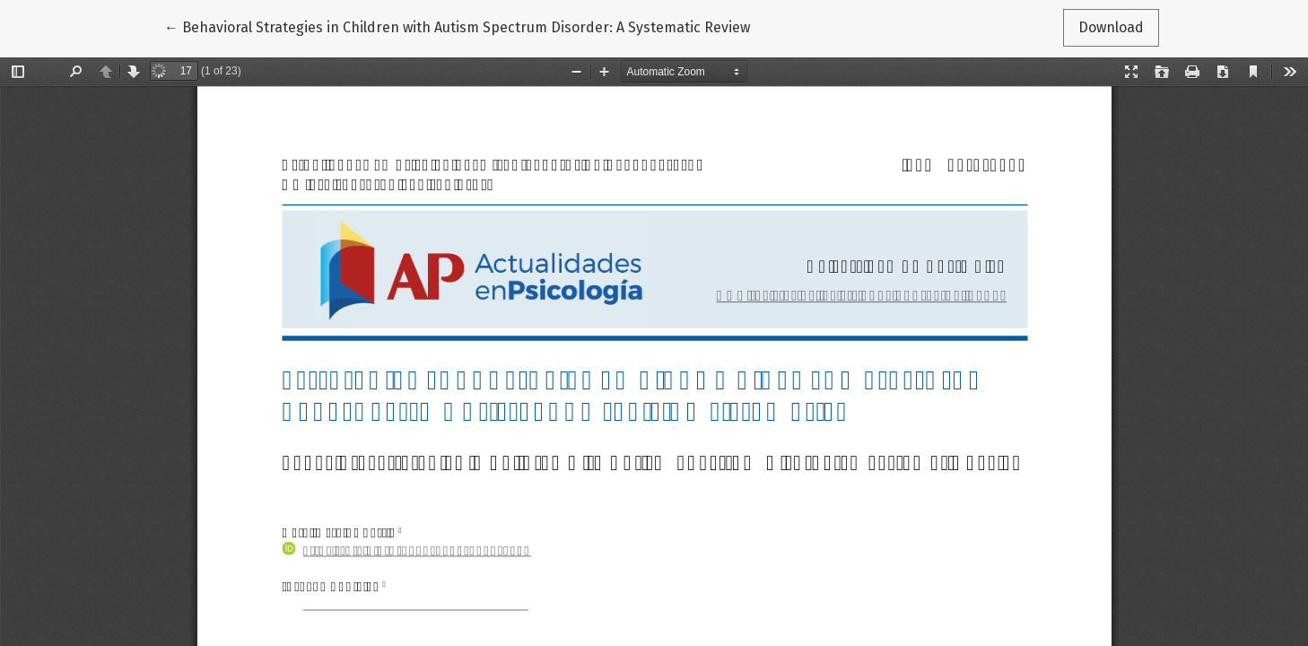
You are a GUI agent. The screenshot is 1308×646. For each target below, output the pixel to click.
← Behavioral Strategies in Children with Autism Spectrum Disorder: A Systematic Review (457, 26)
